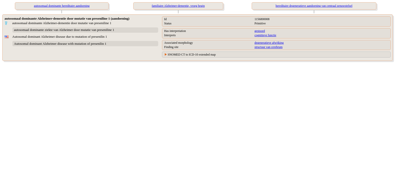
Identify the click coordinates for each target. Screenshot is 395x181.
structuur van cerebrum (268, 47)
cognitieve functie (265, 35)
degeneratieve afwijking (269, 42)
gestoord (259, 31)
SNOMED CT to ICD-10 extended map (192, 54)
